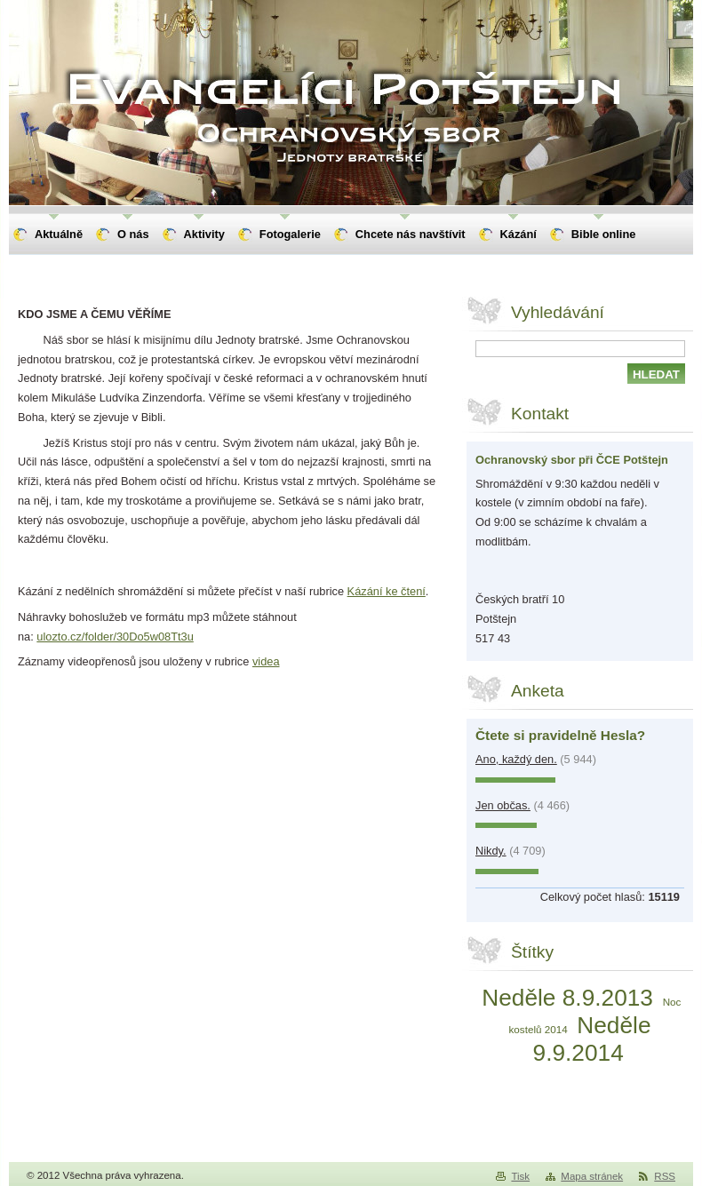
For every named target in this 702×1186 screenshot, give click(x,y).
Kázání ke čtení (386, 591)
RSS (664, 1176)
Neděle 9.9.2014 (592, 1039)
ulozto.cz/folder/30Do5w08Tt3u (114, 636)
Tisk (520, 1176)
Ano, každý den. (516, 759)
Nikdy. (491, 850)
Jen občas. (502, 805)
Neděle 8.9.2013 (567, 997)
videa (266, 661)
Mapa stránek (592, 1176)
